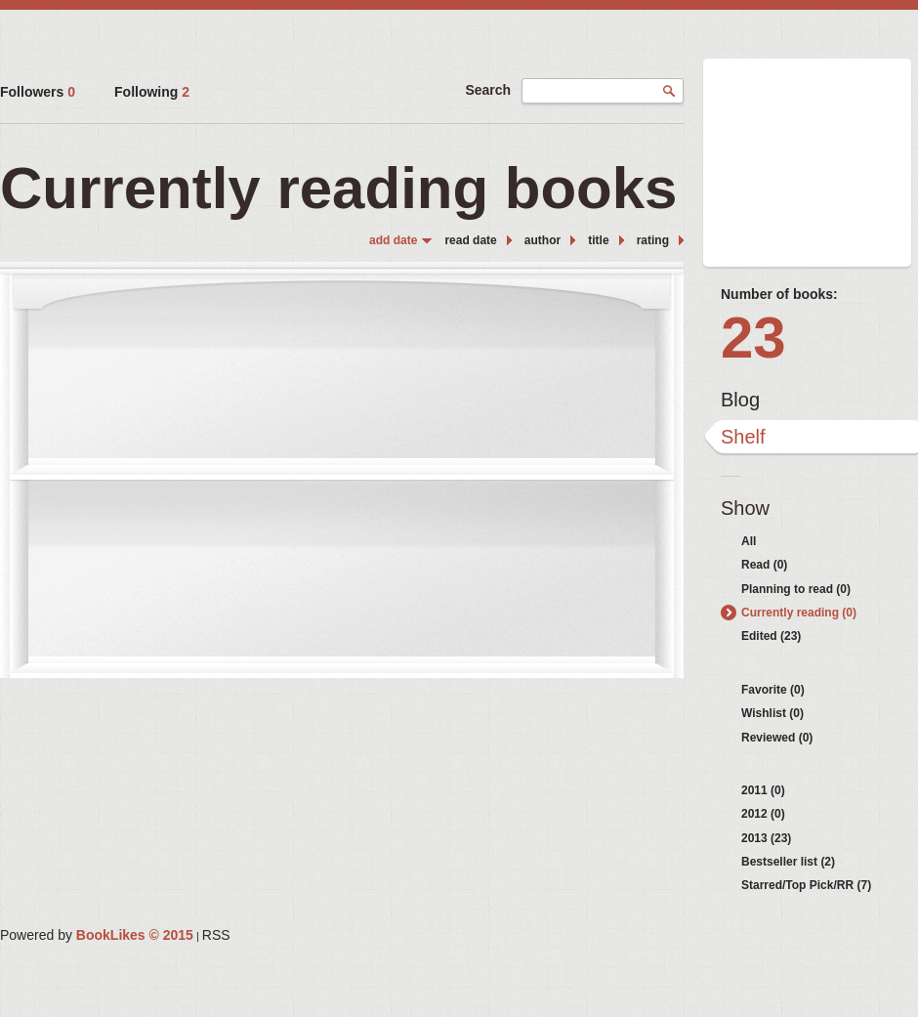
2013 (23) (766, 838)
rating (653, 240)
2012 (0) (763, 814)
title (598, 240)
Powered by (96, 935)
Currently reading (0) (798, 612)
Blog (740, 399)
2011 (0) (763, 790)
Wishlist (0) (772, 713)
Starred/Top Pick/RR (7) (806, 885)
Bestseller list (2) (788, 862)
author (542, 240)
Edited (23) (771, 636)
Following (151, 92)
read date (470, 240)
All (748, 541)
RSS (216, 935)
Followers (37, 92)
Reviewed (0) (777, 737)
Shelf (743, 436)
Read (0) (764, 565)
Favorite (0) (773, 690)
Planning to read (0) (796, 589)
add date (393, 240)
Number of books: (779, 294)
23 (753, 337)
